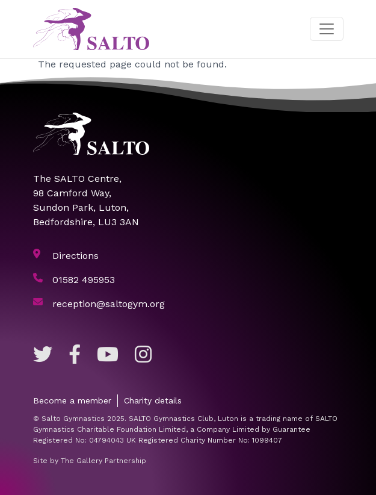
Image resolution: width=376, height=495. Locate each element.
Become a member (72, 400)
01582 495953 (83, 279)
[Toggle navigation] (327, 29)
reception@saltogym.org (108, 304)
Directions (75, 255)
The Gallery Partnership (103, 460)
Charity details (153, 400)
